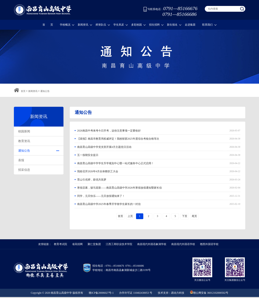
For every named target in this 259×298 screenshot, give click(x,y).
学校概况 (67, 24)
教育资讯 (24, 141)
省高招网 (77, 245)
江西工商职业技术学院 (119, 245)
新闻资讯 (85, 24)
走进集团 (190, 24)
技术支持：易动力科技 (171, 293)
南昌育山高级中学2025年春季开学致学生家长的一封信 (109, 204)
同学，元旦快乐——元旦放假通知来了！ (101, 196)
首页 (23, 91)
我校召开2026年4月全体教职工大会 (97, 171)
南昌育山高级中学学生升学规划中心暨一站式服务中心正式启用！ (115, 163)
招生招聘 (156, 24)
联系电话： (172, 9)
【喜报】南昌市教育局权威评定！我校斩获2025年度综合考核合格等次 (118, 138)
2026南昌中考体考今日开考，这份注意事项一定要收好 (109, 130)
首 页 (47, 24)
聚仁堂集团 (94, 245)
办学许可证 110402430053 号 (135, 293)
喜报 (21, 160)
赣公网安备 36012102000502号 (209, 293)
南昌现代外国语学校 (183, 245)
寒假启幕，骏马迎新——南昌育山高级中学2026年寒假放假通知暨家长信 (119, 188)
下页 (185, 217)
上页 (129, 217)
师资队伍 (103, 24)
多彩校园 (138, 24)
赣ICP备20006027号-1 (101, 293)
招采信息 (24, 169)
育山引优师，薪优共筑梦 (91, 180)
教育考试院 (60, 245)
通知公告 (45, 91)
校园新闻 (24, 131)
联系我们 (209, 24)
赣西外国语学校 (209, 245)
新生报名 (174, 24)
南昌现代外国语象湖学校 (151, 245)
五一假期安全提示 (87, 155)
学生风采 (120, 24)
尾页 (195, 217)
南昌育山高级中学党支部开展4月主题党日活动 (104, 147)
